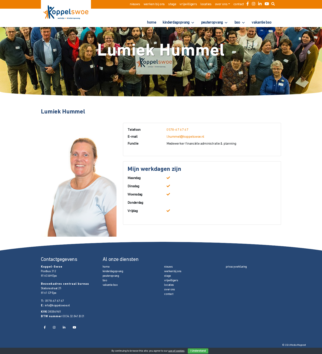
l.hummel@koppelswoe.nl (185, 137)
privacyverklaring (236, 266)
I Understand (198, 351)
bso (240, 22)
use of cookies (176, 351)
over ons (221, 4)
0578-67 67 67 (177, 130)
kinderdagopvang (179, 22)
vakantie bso (261, 23)
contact (238, 4)
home (151, 23)
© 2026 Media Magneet (294, 345)
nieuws (135, 4)
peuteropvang (214, 22)
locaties (205, 4)
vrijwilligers (188, 4)
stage (172, 4)
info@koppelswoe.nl (57, 305)
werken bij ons (154, 4)
